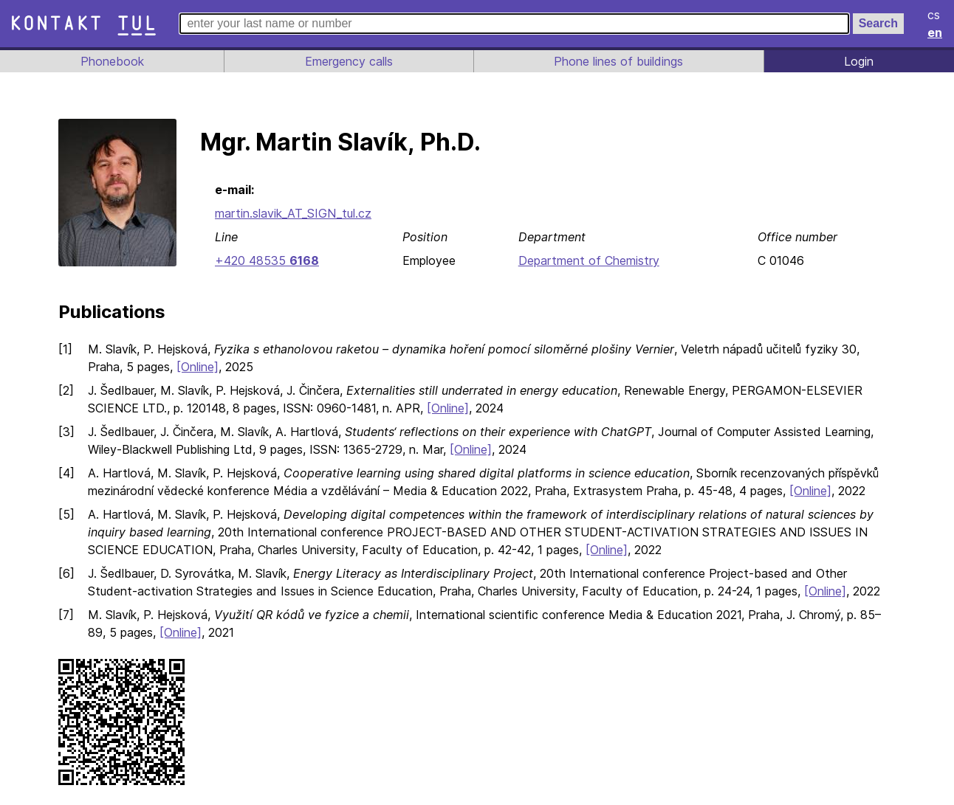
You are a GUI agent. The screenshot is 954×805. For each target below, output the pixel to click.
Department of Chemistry (587, 260)
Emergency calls (347, 61)
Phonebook (111, 61)
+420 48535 (265, 260)
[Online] (200, 366)
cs (934, 14)
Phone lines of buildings (618, 61)
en (935, 32)
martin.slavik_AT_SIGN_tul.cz (294, 213)
